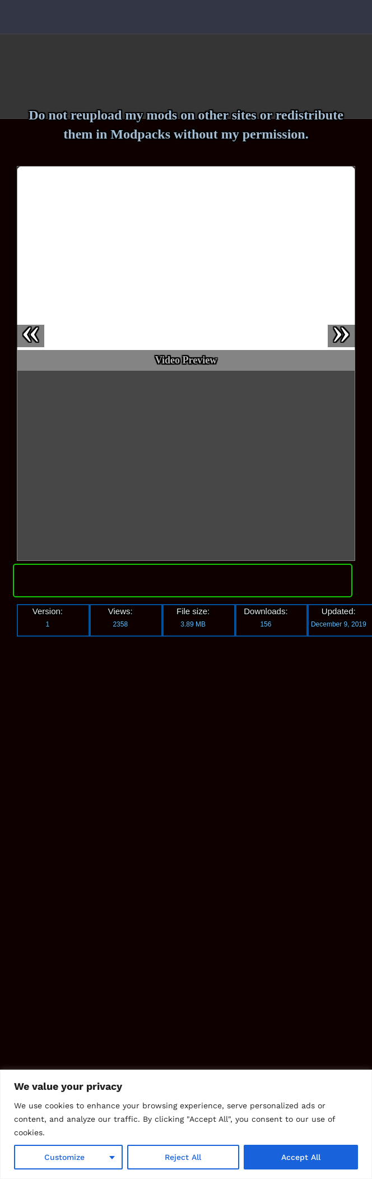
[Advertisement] (109, 812)
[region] (186, 1124)
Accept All (300, 1157)
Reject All (183, 1157)
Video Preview (186, 360)
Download (182, 578)
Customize (64, 1157)
